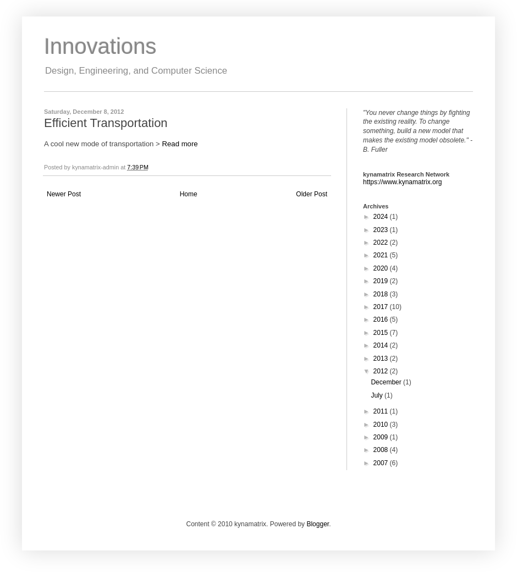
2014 (381, 345)
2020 (381, 268)
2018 (381, 294)
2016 (381, 319)
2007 (381, 463)
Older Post (311, 194)
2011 (381, 411)
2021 (381, 255)
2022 (381, 242)
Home (188, 194)
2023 (381, 230)
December (387, 382)
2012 (381, 371)
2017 (381, 307)
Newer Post (64, 194)
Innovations (100, 46)
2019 (381, 281)
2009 (381, 437)
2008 (381, 450)
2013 (381, 358)
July (377, 395)
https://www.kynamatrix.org (402, 182)
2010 (381, 424)
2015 (381, 333)
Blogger (317, 524)
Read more (179, 144)
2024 (381, 217)
